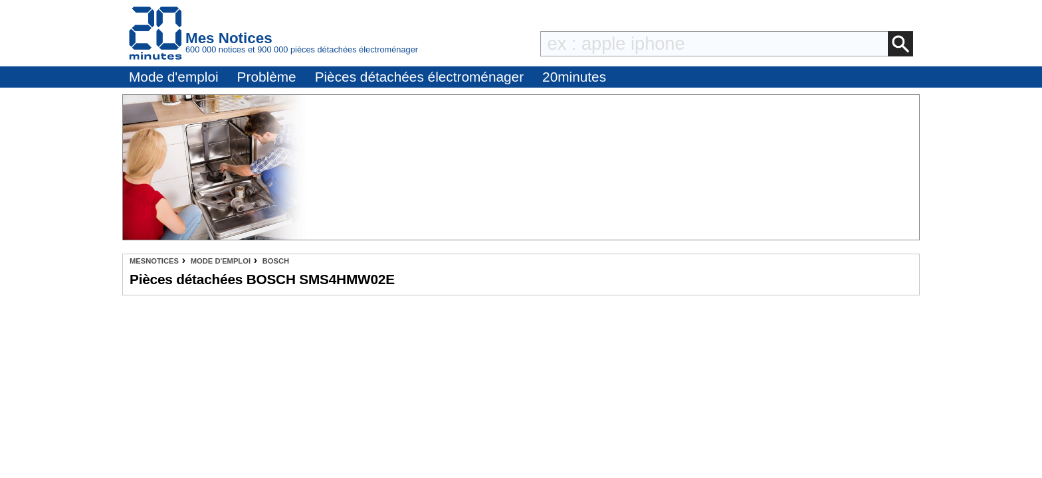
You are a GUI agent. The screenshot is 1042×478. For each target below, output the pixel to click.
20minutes (574, 76)
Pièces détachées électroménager (419, 76)
